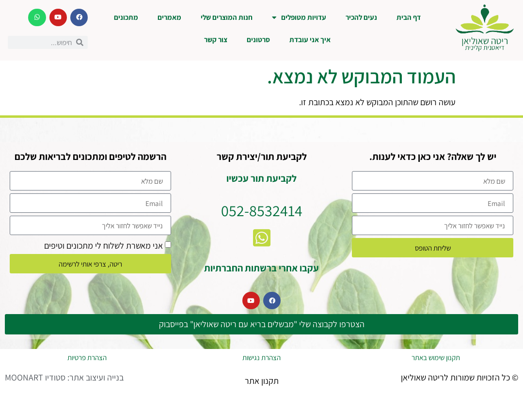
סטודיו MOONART (35, 377)
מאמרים (169, 17)
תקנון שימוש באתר (436, 357)
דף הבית (408, 17)
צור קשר (215, 39)
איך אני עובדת (310, 39)
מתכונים (126, 17)
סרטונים (258, 39)
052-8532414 (261, 210)
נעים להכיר (361, 17)
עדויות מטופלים (299, 17)
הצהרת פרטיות (87, 357)
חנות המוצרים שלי (227, 17)
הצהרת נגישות (261, 357)
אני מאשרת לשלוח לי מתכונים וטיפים (103, 245)
